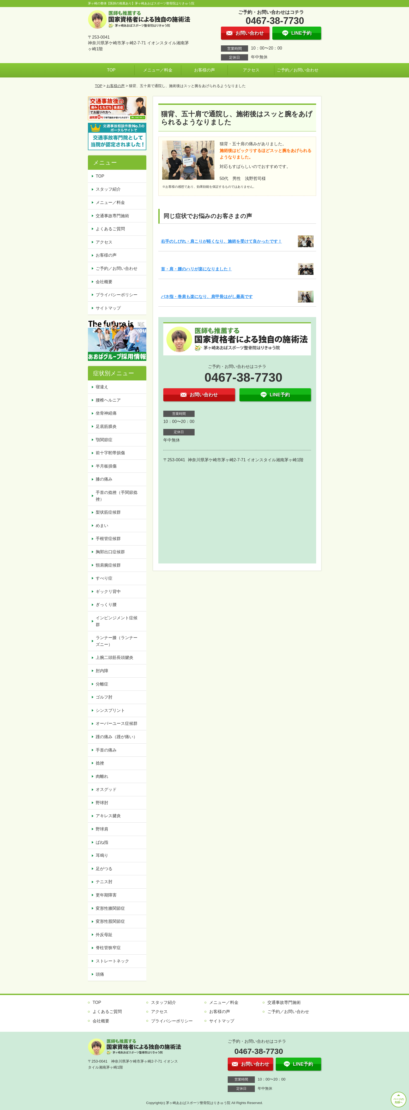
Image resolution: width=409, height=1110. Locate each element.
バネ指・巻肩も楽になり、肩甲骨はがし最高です (207, 296)
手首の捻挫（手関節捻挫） (116, 495)
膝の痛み (104, 479)
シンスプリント (110, 710)
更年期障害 (106, 895)
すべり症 (104, 578)
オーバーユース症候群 (116, 723)
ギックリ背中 (108, 591)
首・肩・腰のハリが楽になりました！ (196, 269)
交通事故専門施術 (112, 216)
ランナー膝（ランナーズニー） (116, 641)
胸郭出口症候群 (110, 552)
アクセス (251, 70)
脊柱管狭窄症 (108, 947)
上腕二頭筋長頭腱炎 (114, 657)
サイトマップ (108, 308)
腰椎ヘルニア (108, 400)
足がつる (104, 868)
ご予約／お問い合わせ (297, 70)
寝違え (102, 387)
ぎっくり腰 (106, 604)
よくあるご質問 (110, 229)
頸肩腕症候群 (108, 565)
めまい (102, 525)
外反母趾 (104, 934)
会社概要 (104, 282)
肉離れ (102, 776)
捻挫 (100, 763)
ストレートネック (112, 961)
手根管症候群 (108, 538)
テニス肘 (104, 881)
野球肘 (102, 802)
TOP (111, 70)
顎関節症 (104, 440)
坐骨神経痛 (106, 413)
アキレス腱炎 (108, 816)
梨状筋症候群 (108, 512)
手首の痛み (106, 750)
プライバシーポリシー (116, 295)
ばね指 (102, 842)
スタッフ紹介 (108, 189)
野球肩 (102, 829)
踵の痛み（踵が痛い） (116, 737)
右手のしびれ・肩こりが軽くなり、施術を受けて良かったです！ (221, 241)
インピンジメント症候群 (116, 621)
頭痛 (100, 974)
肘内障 (102, 671)
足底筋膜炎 (106, 426)
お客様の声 (204, 70)
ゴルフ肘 (104, 697)
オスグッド (106, 789)
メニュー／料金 (157, 70)
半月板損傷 (106, 466)
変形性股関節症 (110, 921)
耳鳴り (102, 855)
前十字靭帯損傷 (110, 453)
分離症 (102, 684)
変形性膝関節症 (110, 908)
